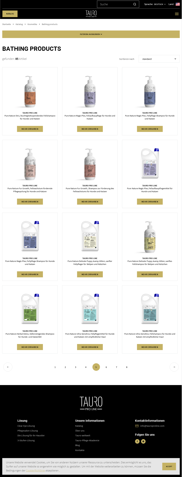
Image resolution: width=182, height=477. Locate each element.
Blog (77, 445)
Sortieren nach (126, 58)
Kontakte (79, 450)
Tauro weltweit (82, 435)
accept (169, 466)
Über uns (79, 430)
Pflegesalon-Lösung (27, 430)
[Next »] (174, 367)
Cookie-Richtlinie (35, 470)
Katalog (10, 13)
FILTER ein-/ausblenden (91, 34)
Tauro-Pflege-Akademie (87, 440)
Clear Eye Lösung (26, 425)
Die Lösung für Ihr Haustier (31, 435)
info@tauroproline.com (152, 425)
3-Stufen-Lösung (25, 440)
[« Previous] (7, 367)
